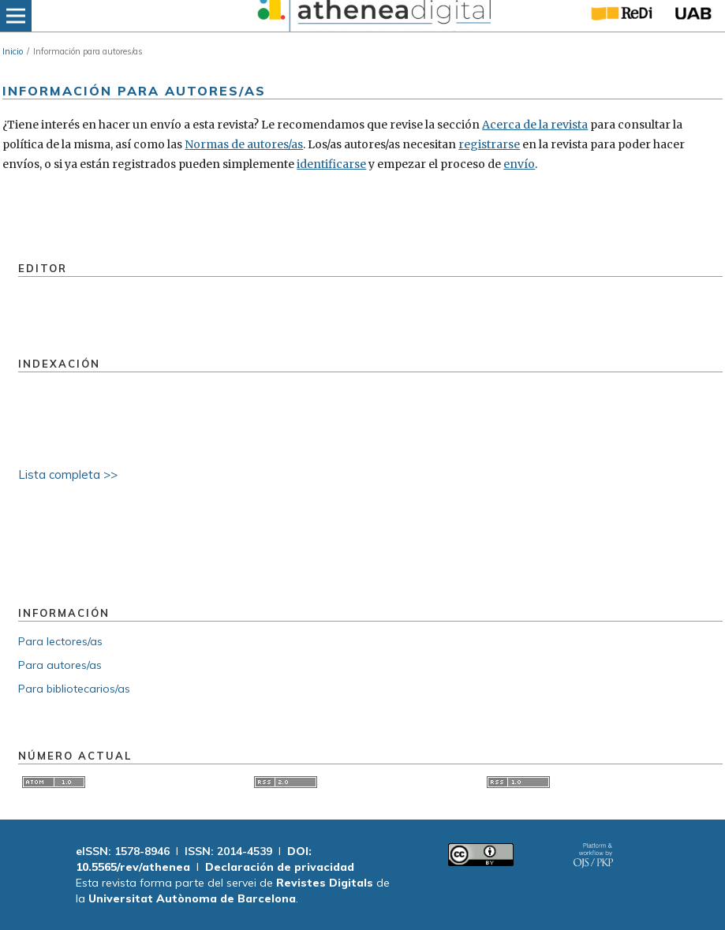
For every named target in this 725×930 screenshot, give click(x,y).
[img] (372, 16)
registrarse (489, 144)
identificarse (331, 164)
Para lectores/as (60, 641)
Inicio (12, 51)
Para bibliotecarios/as (74, 689)
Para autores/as (60, 665)
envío (519, 164)
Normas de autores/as (244, 144)
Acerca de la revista (535, 125)
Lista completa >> (68, 474)
